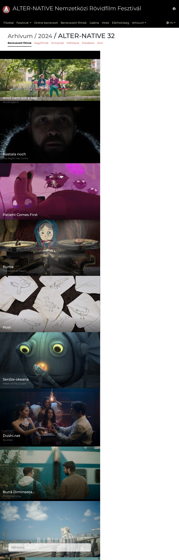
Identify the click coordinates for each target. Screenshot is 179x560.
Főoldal (8, 22)
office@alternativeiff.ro (138, 535)
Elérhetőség (120, 22)
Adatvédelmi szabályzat (78, 531)
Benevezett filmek (74, 22)
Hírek (105, 22)
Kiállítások (73, 43)
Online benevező (46, 22)
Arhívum (138, 22)
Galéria (94, 22)
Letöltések (69, 552)
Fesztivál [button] (22, 22)
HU (169, 22)
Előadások (88, 43)
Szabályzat (69, 524)
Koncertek (57, 43)
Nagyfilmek (41, 43)
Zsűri (100, 43)
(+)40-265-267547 (135, 528)
